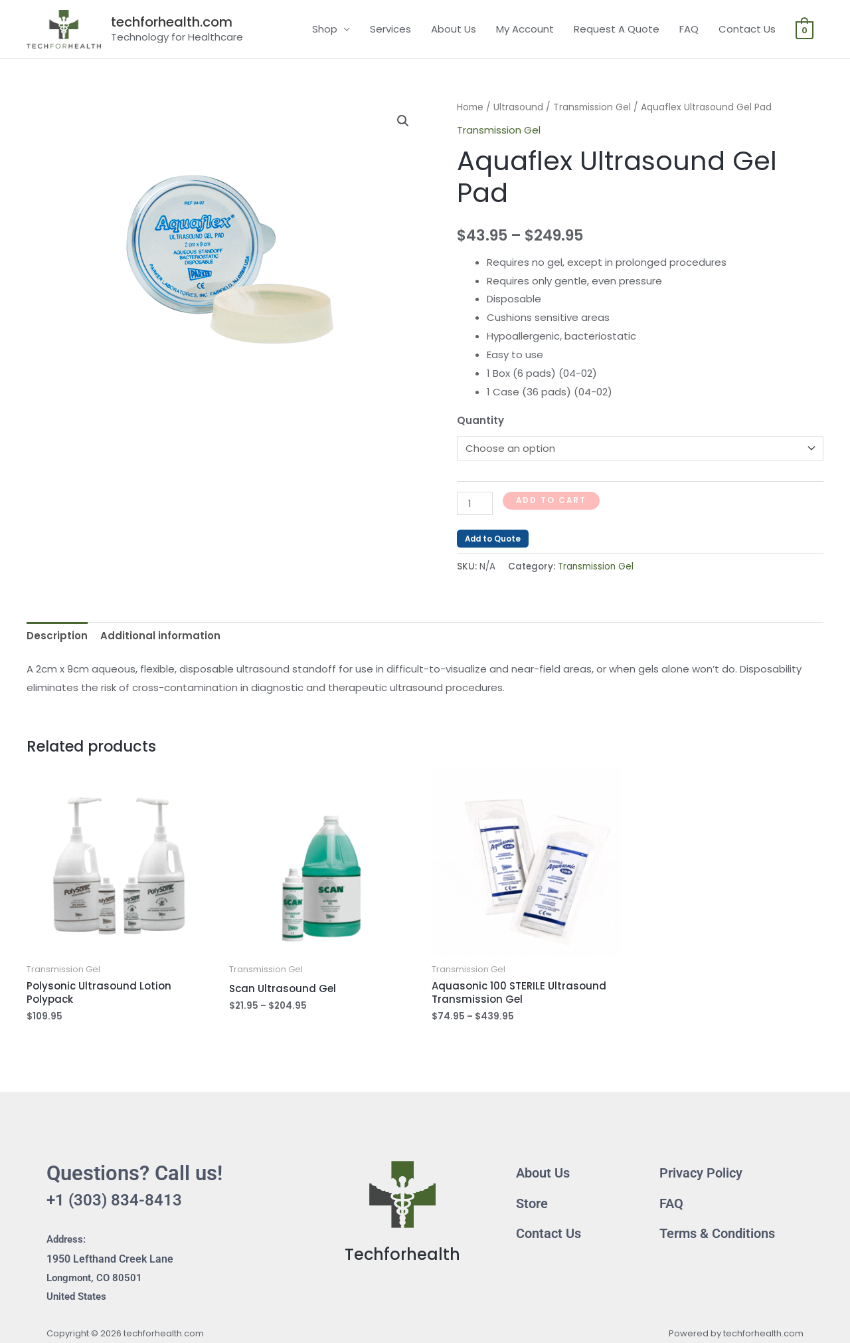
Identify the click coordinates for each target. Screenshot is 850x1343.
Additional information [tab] (160, 636)
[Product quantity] (475, 503)
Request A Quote (616, 29)
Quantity (480, 420)
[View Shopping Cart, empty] (804, 29)
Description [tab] (57, 636)
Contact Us (747, 29)
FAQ (689, 29)
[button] (403, 121)
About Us (453, 29)
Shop (324, 29)
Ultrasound (518, 107)
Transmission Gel (592, 107)
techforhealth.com (171, 22)
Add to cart (551, 500)
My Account (525, 29)
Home (470, 107)
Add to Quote (493, 539)
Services (390, 29)
